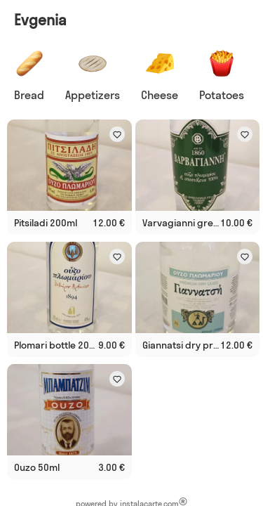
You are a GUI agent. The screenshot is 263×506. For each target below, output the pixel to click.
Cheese (159, 95)
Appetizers (92, 95)
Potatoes (221, 95)
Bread (29, 95)
